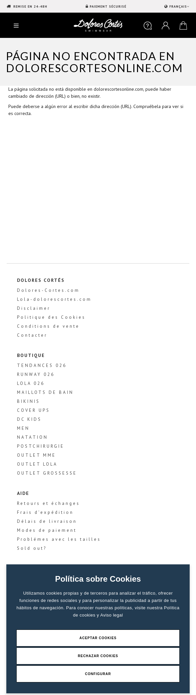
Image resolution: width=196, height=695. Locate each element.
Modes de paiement (47, 530)
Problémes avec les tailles (59, 539)
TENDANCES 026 (42, 365)
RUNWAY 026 (36, 374)
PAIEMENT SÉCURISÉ (108, 6)
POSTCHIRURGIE (40, 446)
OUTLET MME (36, 455)
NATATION (32, 437)
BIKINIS (28, 401)
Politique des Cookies (51, 317)
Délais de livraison (47, 521)
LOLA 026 (31, 383)
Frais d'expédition (45, 512)
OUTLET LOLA (37, 464)
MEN (23, 428)
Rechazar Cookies (98, 656)
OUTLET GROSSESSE (47, 473)
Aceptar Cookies (98, 638)
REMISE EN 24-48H (29, 6)
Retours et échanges (48, 503)
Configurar (98, 674)
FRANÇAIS (178, 6)
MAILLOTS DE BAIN (45, 392)
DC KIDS (29, 419)
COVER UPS (33, 410)
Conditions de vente (48, 326)
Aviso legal (111, 615)
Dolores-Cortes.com (48, 290)
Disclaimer (33, 308)
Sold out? (32, 548)
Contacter (32, 335)
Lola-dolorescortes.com (54, 299)
